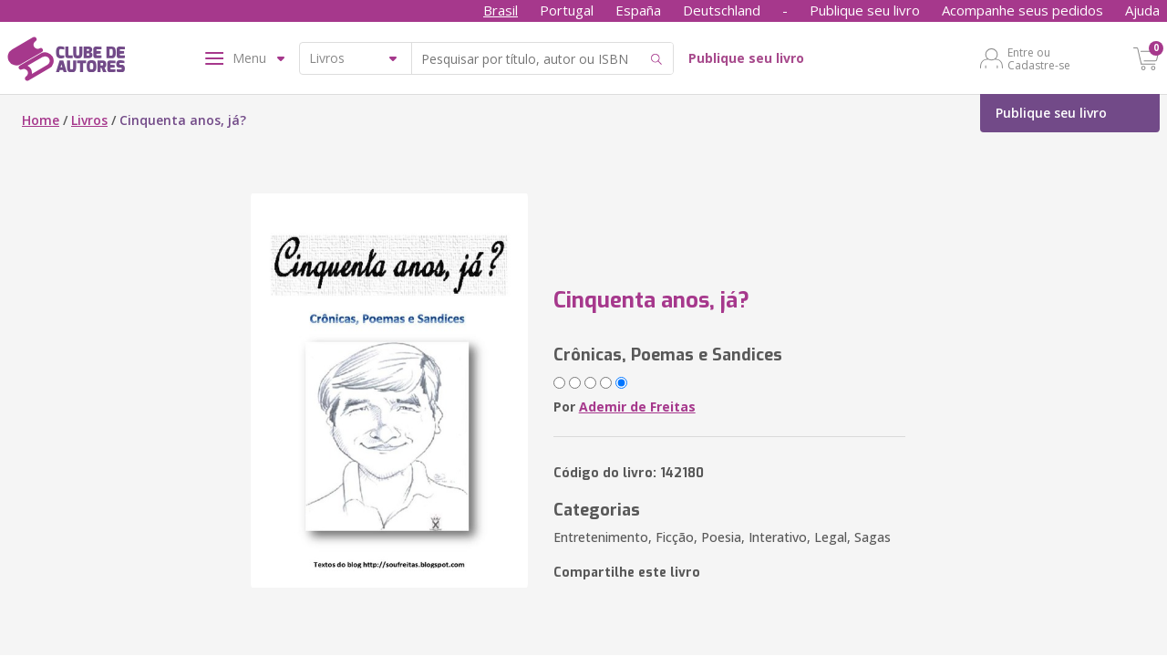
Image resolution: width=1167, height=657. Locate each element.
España (638, 10)
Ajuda (1142, 10)
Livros (89, 120)
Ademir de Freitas (637, 406)
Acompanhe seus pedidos (1022, 10)
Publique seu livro (865, 10)
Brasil (500, 10)
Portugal (567, 10)
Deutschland (721, 10)
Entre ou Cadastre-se (1038, 58)
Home (40, 120)
